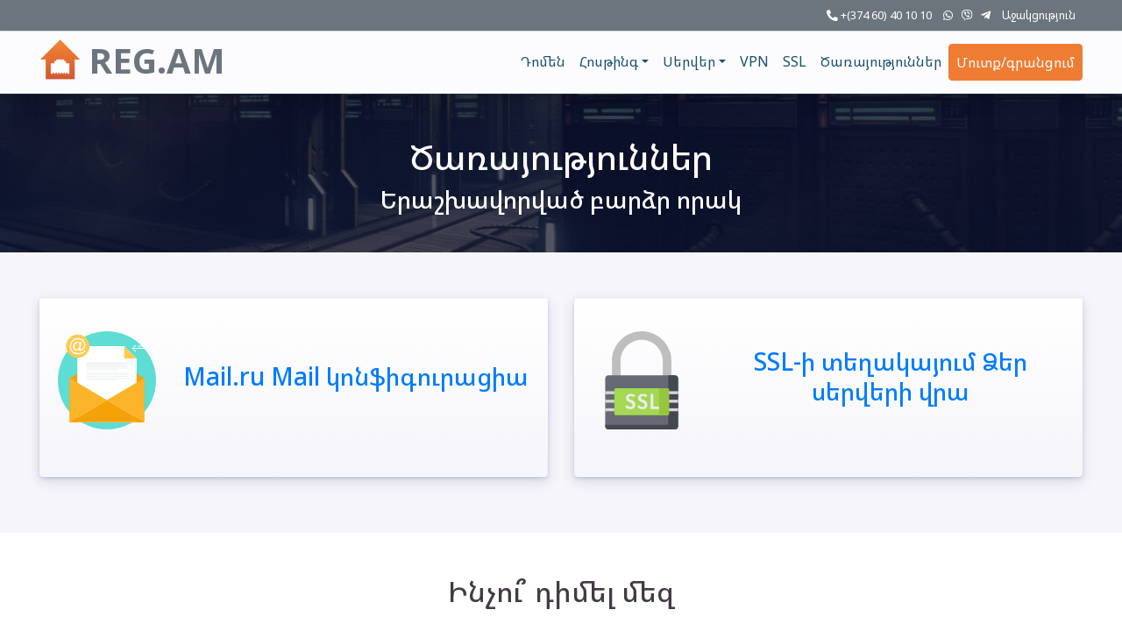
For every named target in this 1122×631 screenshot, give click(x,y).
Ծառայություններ (880, 61)
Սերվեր (689, 61)
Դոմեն (543, 61)
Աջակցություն (1039, 15)
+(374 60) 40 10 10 (879, 15)
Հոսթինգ (608, 61)
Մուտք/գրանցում (1015, 62)
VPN (754, 61)
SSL (794, 61)
